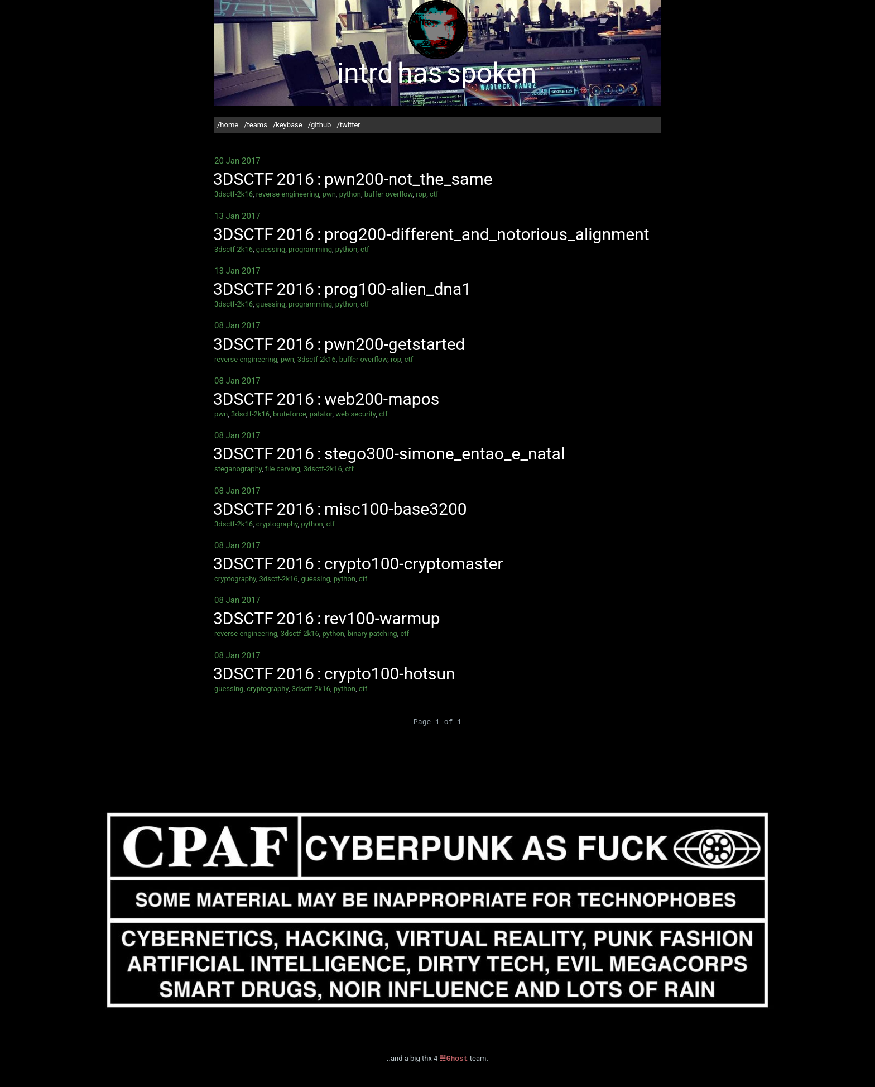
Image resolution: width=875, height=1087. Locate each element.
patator (321, 414)
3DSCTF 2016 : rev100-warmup (326, 618)
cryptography (277, 524)
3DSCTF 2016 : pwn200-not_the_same (353, 179)
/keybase (287, 125)
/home (227, 125)
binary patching (372, 633)
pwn (329, 194)
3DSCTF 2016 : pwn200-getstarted (339, 344)
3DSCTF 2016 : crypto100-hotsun (334, 673)
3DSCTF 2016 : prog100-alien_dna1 (342, 289)
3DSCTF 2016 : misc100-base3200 (340, 509)
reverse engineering (287, 194)
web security (355, 414)
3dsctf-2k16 (233, 194)
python (350, 194)
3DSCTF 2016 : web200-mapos (326, 399)
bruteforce (289, 414)
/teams (255, 125)
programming (310, 249)
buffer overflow (388, 194)
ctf (434, 194)
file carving (282, 469)
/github (319, 125)
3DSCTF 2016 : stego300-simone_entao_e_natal (389, 453)
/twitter (348, 125)
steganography (238, 469)
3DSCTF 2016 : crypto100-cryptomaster (358, 563)
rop (421, 194)
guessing (270, 249)
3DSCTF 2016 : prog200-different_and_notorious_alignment (431, 234)
